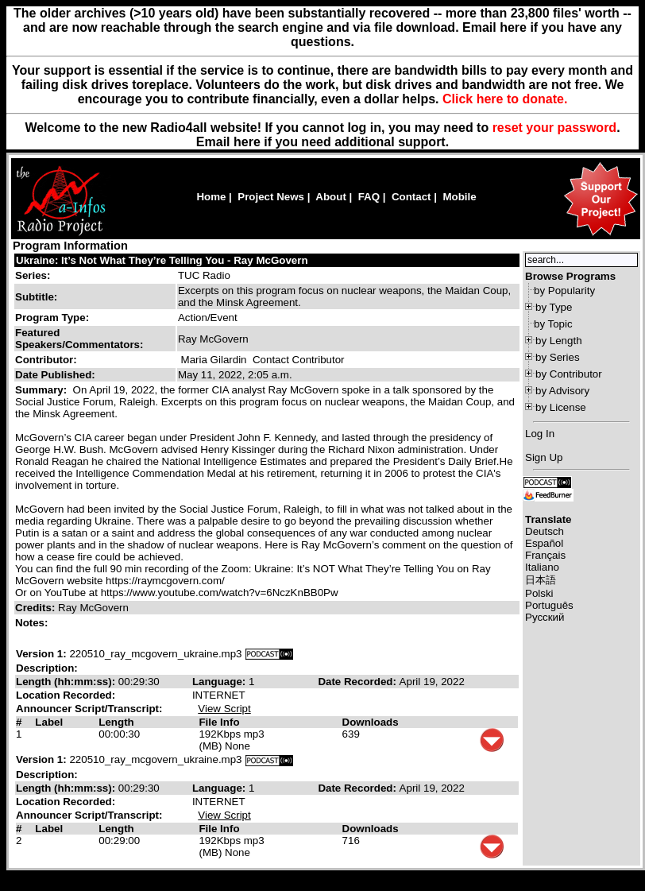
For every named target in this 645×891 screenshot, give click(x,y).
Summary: (42, 390)
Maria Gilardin (214, 360)
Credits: (36, 608)
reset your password (554, 127)
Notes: (33, 623)
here (247, 142)
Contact (411, 197)
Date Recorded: (358, 682)
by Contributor (568, 374)
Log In (539, 434)
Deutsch (544, 531)
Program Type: (52, 317)
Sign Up (543, 457)
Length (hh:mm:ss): (67, 682)
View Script (224, 709)
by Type (553, 307)
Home (211, 197)
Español (544, 543)
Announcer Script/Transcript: (89, 709)
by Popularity (564, 290)
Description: (47, 668)
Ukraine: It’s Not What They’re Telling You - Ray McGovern (162, 260)
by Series (557, 357)
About (330, 197)
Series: (32, 275)
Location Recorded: (65, 695)
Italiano (542, 567)
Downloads (370, 722)
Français (545, 555)
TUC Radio (204, 275)
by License (560, 407)
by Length (558, 341)
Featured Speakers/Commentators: (79, 339)
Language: (220, 682)
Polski (539, 593)
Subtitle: (36, 297)
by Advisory (562, 391)
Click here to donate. (504, 99)
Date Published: (55, 375)
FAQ (369, 197)
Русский (544, 617)
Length (115, 722)
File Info (219, 722)
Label (49, 722)
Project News (271, 197)
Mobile (459, 197)
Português (549, 605)
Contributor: (46, 360)
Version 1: (41, 654)
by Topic (553, 324)
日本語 (540, 580)
